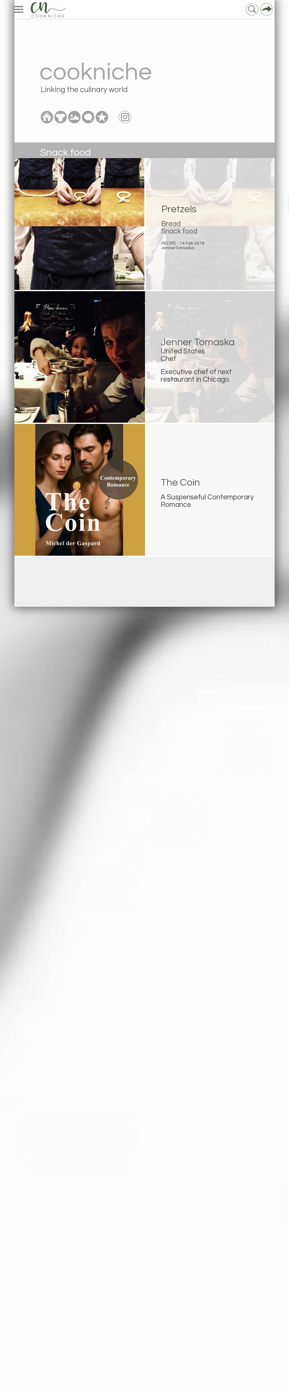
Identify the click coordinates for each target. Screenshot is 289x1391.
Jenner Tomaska (198, 342)
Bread (171, 224)
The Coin (180, 482)
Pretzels (179, 209)
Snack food (179, 231)
